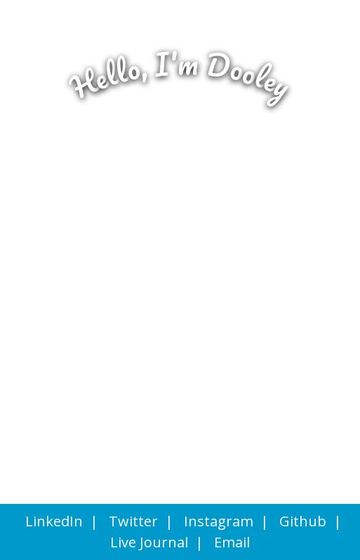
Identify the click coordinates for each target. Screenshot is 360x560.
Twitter (133, 521)
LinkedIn (54, 521)
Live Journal (149, 542)
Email (232, 542)
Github (302, 521)
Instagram (218, 521)
